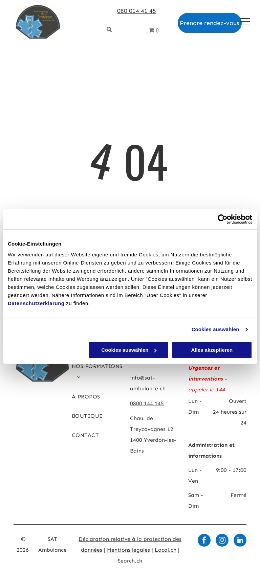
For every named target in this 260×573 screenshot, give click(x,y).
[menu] (245, 21)
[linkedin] (240, 541)
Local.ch (165, 550)
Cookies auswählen (215, 329)
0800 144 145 (147, 403)
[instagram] (222, 541)
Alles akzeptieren (212, 350)
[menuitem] (98, 374)
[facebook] (204, 541)
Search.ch (130, 560)
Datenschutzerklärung (36, 303)
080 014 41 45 (136, 11)
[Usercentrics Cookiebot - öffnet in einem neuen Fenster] (222, 219)
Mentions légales (128, 550)
